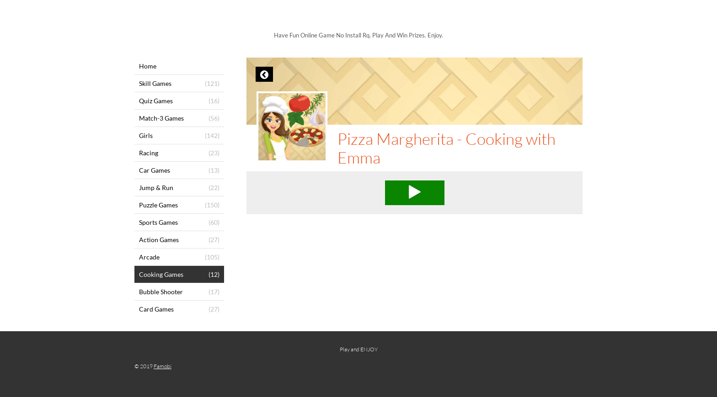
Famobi (162, 366)
